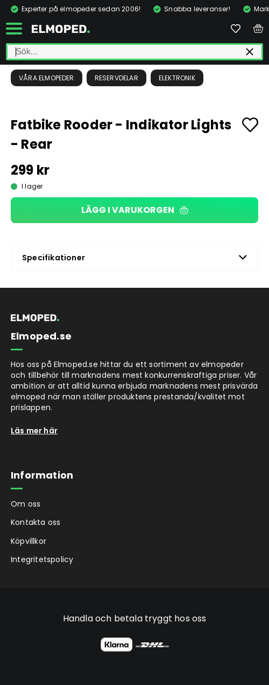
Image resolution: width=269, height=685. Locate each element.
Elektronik (177, 77)
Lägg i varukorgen (134, 210)
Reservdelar (116, 77)
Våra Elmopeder (46, 77)
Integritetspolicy (42, 559)
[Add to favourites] (250, 124)
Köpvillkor (28, 541)
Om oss (25, 504)
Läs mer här (34, 430)
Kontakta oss (35, 522)
